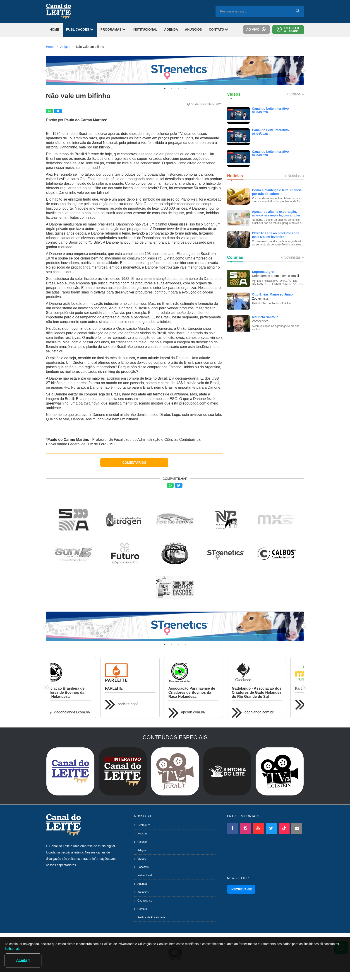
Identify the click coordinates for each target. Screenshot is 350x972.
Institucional (144, 875)
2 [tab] (171, 88)
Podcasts (143, 867)
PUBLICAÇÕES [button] (79, 29)
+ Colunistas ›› (292, 257)
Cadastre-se (144, 900)
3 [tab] (178, 88)
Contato (142, 909)
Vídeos (141, 858)
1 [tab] (165, 88)
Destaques (143, 825)
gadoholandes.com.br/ (276, 712)
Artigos (65, 46)
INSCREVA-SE (241, 889)
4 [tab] (185, 88)
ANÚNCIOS (193, 29)
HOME (54, 29)
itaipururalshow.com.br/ (86, 704)
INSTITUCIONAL (145, 29)
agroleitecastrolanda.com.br (217, 704)
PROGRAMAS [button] (113, 29)
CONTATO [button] (218, 29)
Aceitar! (327, 960)
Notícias (142, 833)
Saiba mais (49, 961)
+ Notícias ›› (294, 176)
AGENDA (171, 29)
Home (50, 46)
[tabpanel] (175, 70)
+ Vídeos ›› (295, 94)
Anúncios (143, 892)
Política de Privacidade (151, 917)
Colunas (142, 842)
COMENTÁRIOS (134, 462)
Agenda (142, 883)
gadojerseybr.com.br (147, 708)
